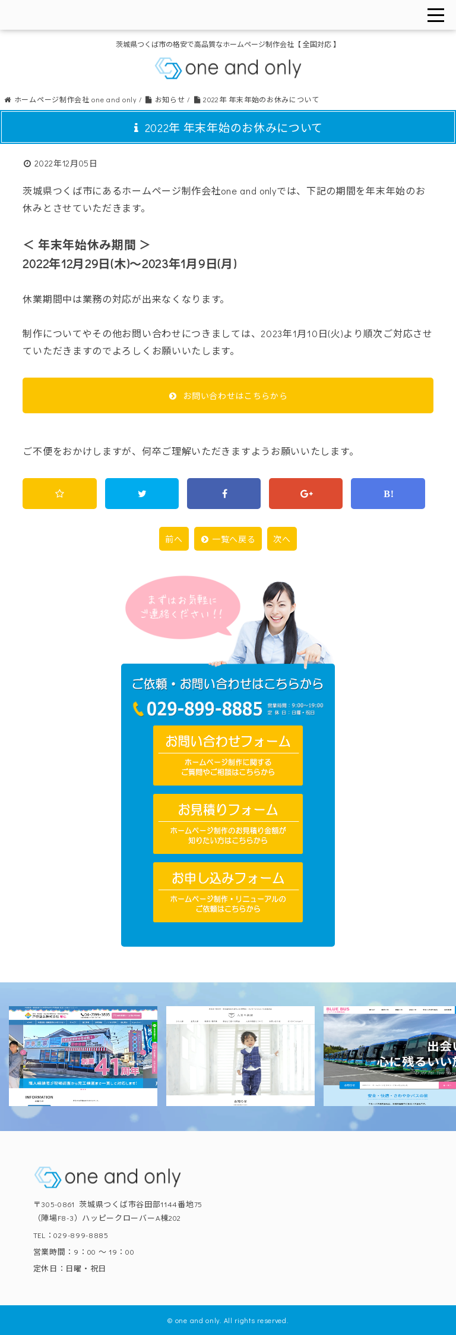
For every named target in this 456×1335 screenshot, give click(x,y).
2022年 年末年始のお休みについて (256, 99)
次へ (281, 539)
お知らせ (164, 99)
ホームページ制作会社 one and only (70, 99)
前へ (173, 539)
